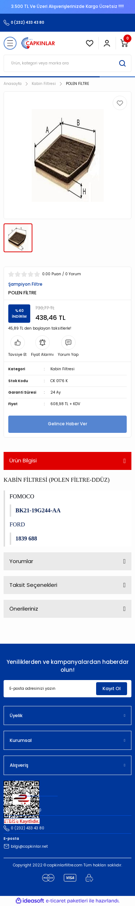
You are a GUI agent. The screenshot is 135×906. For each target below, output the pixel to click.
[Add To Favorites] (120, 103)
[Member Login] (107, 43)
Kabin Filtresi (62, 369)
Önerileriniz (23, 608)
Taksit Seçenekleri (33, 585)
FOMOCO (22, 496)
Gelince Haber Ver (67, 424)
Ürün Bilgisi (23, 460)
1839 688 (26, 538)
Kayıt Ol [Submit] (112, 688)
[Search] (67, 63)
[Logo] (38, 43)
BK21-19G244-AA (37, 510)
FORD (17, 524)
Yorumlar (21, 561)
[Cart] (124, 43)
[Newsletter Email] (67, 688)
